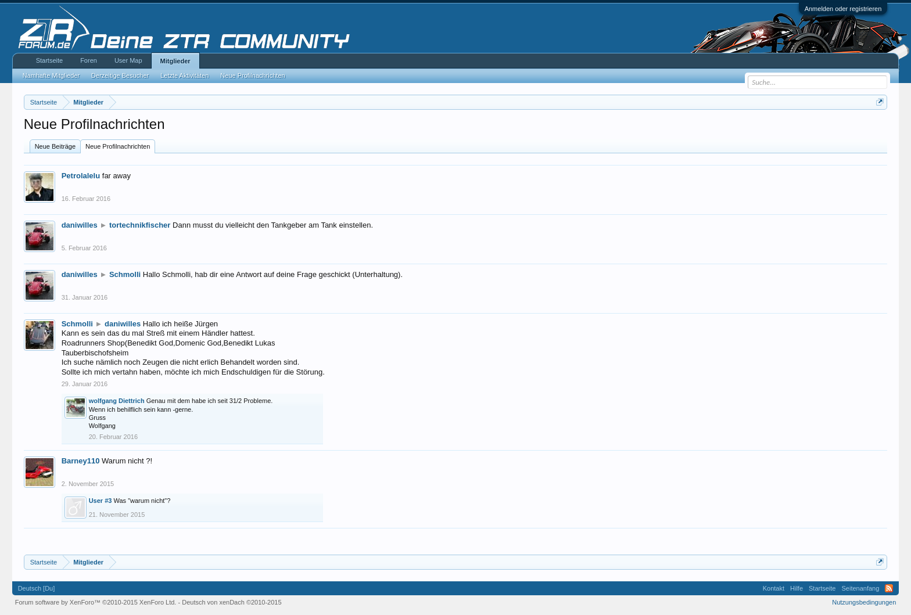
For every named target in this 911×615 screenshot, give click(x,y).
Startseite (49, 60)
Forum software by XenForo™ (96, 602)
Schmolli (125, 274)
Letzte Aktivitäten (184, 75)
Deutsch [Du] (36, 588)
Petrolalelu (81, 175)
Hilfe (796, 588)
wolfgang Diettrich (117, 400)
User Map (128, 60)
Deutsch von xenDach (231, 602)
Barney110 (81, 460)
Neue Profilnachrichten (117, 146)
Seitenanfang (860, 588)
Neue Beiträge (55, 146)
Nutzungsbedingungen (864, 602)
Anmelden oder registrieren (843, 8)
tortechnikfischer (139, 225)
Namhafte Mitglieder (51, 75)
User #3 (100, 500)
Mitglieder (175, 60)
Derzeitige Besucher (120, 75)
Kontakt (773, 588)
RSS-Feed (889, 588)
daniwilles (80, 225)
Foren (88, 60)
